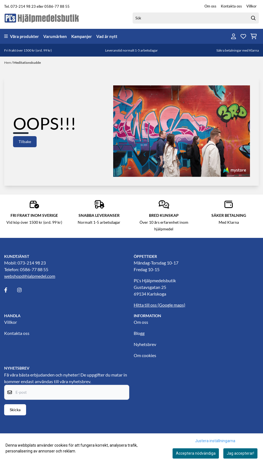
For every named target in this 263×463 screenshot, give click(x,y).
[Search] (253, 18)
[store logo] (42, 18)
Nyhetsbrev (145, 344)
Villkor (251, 6)
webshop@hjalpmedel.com (29, 276)
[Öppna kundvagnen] (253, 36)
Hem (8, 62)
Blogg (139, 333)
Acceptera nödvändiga (196, 453)
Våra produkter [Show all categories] (21, 36)
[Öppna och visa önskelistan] (243, 36)
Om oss (210, 6)
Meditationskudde (27, 62)
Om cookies (145, 355)
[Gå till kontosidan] (233, 36)
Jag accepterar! (240, 453)
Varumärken (55, 36)
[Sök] (196, 18)
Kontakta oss (231, 6)
